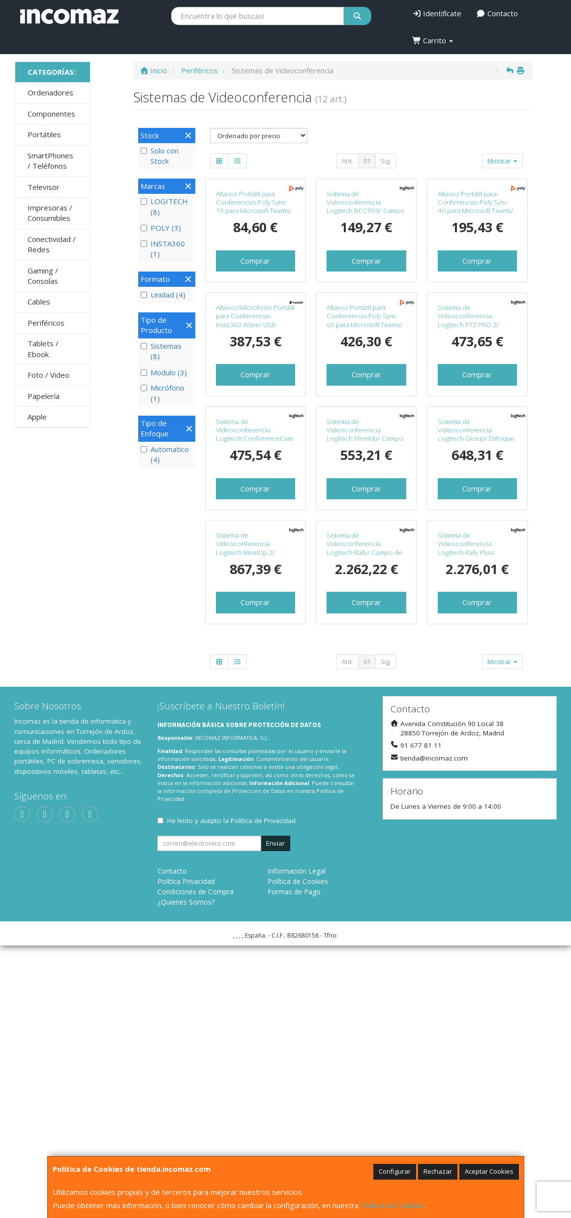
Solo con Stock (160, 156)
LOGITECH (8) (164, 206)
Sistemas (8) (161, 351)
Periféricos (46, 323)
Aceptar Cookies (489, 1171)
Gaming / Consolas (43, 276)
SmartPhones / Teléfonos (50, 161)
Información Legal (297, 1143)
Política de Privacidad (263, 1093)
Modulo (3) (164, 372)
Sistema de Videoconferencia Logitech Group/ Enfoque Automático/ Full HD (476, 638)
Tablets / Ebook (43, 348)
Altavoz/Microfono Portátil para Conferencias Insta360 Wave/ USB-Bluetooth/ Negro (255, 456)
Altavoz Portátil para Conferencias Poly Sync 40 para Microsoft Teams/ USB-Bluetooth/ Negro (475, 274)
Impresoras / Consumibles (50, 213)
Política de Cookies (392, 1205)
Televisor (44, 187)
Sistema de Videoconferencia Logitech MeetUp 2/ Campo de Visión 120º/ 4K (255, 820)
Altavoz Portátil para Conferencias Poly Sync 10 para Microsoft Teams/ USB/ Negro (254, 274)
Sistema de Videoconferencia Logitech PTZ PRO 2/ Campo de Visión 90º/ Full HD (476, 460)
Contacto (497, 13)
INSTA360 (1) (163, 249)
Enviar (275, 1115)
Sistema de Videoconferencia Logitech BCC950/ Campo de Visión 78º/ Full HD (366, 274)
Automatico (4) (165, 454)
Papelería (44, 396)
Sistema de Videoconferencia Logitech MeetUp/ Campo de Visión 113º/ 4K (365, 638)
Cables (39, 301)
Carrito (432, 40)
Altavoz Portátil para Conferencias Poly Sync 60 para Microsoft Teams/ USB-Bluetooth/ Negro (364, 456)
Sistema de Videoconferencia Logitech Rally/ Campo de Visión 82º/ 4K (364, 820)
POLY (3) (161, 228)
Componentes (51, 114)
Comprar (255, 329)
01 (366, 160)
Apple (37, 417)
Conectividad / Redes (52, 244)
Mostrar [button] (502, 160)
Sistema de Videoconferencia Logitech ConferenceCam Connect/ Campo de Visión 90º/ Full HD (254, 642)
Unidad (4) (163, 295)
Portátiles (44, 134)
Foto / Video (48, 375)
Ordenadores (50, 92)
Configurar (395, 1171)
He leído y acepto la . (232, 1093)
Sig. (386, 160)
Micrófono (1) (162, 393)
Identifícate (437, 13)
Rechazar (437, 1171)
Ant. (347, 160)
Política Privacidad (186, 1153)
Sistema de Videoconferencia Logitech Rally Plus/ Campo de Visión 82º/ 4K (474, 820)
